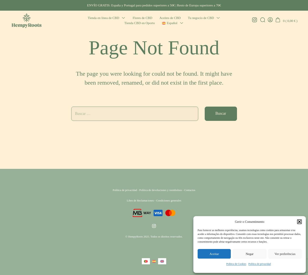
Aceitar (214, 254)
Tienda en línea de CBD (103, 18)
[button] (299, 222)
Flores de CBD (142, 18)
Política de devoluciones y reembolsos (160, 190)
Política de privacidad (259, 263)
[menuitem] (169, 23)
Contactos (189, 190)
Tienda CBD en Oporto (139, 23)
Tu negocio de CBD (201, 18)
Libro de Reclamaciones (140, 200)
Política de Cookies (236, 263)
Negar (250, 254)
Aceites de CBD (170, 18)
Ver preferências (284, 254)
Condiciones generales (168, 200)
